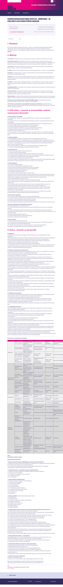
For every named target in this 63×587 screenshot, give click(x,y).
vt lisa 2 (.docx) (10, 571)
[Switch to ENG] (54, 1)
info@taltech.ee (39, 584)
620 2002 (30, 584)
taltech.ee (53, 584)
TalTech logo (11, 7)
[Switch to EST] (52, 1)
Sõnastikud (26, 12)
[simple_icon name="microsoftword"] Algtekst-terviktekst (43, 32)
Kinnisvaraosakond (13, 29)
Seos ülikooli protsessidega (18, 32)
